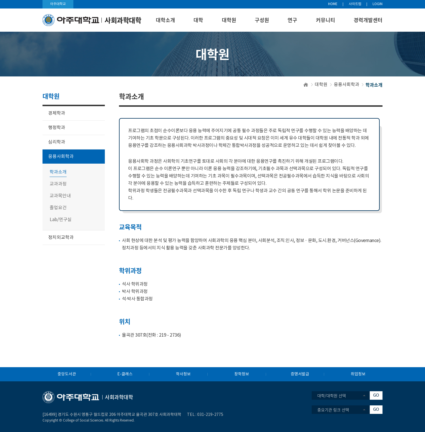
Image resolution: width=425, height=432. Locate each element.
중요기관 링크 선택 (333, 409)
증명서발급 (300, 374)
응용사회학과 (346, 84)
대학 (198, 20)
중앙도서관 (67, 374)
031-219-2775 (210, 414)
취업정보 (358, 374)
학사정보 (183, 374)
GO (376, 395)
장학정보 (241, 374)
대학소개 (165, 20)
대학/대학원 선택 (331, 395)
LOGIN (377, 4)
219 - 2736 (169, 335)
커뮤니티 (325, 20)
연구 (292, 20)
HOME (332, 4)
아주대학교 (58, 4)
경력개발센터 (368, 20)
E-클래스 (125, 374)
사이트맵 (355, 4)
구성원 (262, 20)
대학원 (229, 20)
